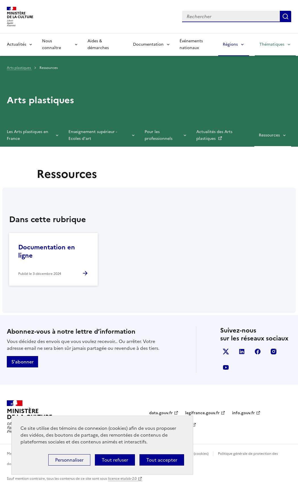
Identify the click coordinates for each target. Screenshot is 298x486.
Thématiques (271, 44)
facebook (257, 351)
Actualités (16, 44)
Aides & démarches (98, 44)
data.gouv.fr (161, 413)
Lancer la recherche (285, 16)
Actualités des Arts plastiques (214, 135)
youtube (226, 367)
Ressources (269, 135)
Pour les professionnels (158, 135)
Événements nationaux (191, 44)
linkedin (241, 351)
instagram (273, 351)
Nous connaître (51, 44)
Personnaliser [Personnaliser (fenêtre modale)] (69, 459)
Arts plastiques (19, 67)
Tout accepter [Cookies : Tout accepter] (161, 459)
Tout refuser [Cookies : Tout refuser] (115, 459)
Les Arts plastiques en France (27, 135)
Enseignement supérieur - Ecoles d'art (92, 135)
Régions (230, 44)
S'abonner (22, 361)
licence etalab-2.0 (122, 478)
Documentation (148, 44)
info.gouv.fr (243, 413)
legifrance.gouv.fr (202, 413)
